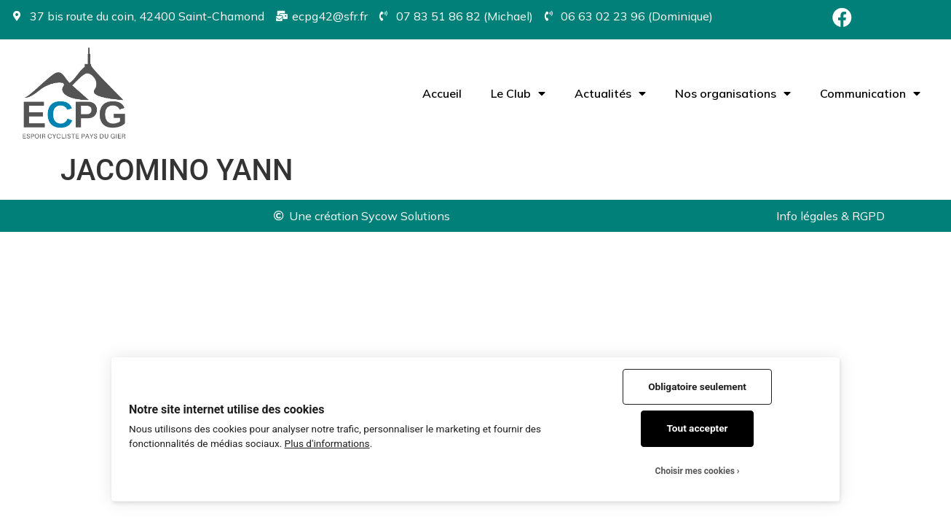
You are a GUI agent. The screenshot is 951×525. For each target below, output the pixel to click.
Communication (870, 93)
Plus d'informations (327, 443)
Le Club (518, 93)
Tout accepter (697, 428)
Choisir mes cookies (695, 471)
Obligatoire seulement (697, 386)
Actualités (610, 93)
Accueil (442, 93)
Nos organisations (733, 93)
